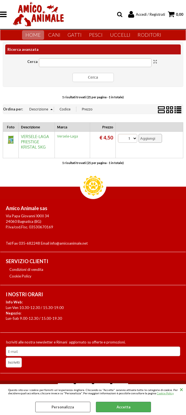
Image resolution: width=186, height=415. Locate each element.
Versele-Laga (67, 140)
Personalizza (63, 407)
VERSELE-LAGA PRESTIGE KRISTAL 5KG (35, 146)
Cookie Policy (165, 393)
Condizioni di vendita (26, 273)
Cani (57, 37)
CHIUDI (181, 389)
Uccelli (119, 37)
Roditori (147, 37)
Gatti (76, 37)
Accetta (123, 407)
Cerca (32, 66)
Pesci (96, 37)
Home (37, 37)
